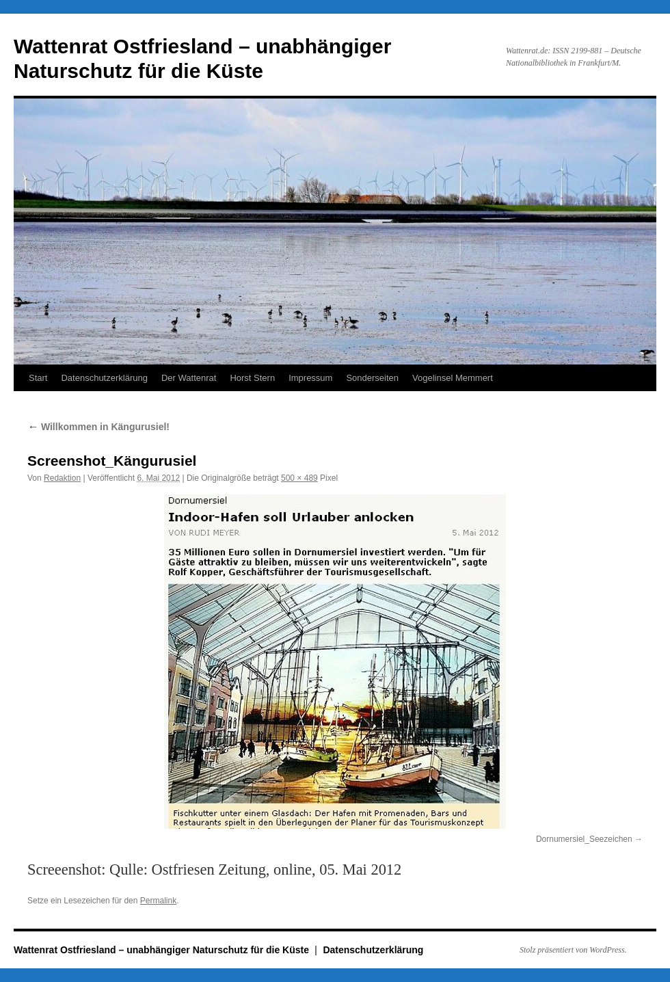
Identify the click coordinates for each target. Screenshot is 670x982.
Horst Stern (252, 378)
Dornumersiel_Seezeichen (584, 839)
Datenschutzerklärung (104, 378)
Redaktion (62, 478)
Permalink (158, 900)
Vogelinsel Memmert (452, 378)
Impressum (310, 378)
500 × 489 (299, 478)
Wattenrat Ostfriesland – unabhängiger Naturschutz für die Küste (163, 949)
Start (38, 378)
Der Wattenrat (188, 378)
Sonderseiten (372, 378)
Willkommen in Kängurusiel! (98, 426)
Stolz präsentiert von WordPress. (573, 950)
